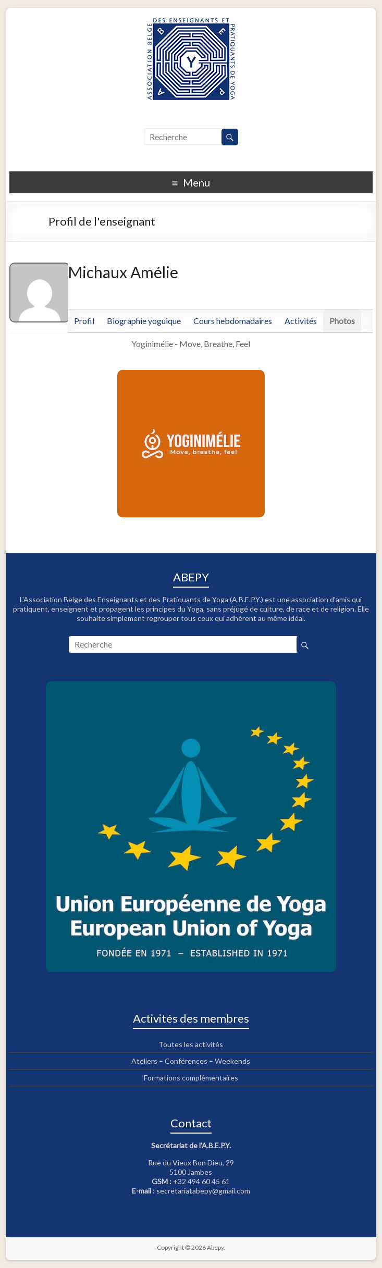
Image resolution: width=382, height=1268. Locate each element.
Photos (342, 321)
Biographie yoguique (144, 321)
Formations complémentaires (191, 1077)
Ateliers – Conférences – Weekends (190, 1060)
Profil (84, 321)
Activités (301, 321)
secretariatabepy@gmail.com (203, 1190)
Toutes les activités (190, 1044)
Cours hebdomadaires (232, 321)
